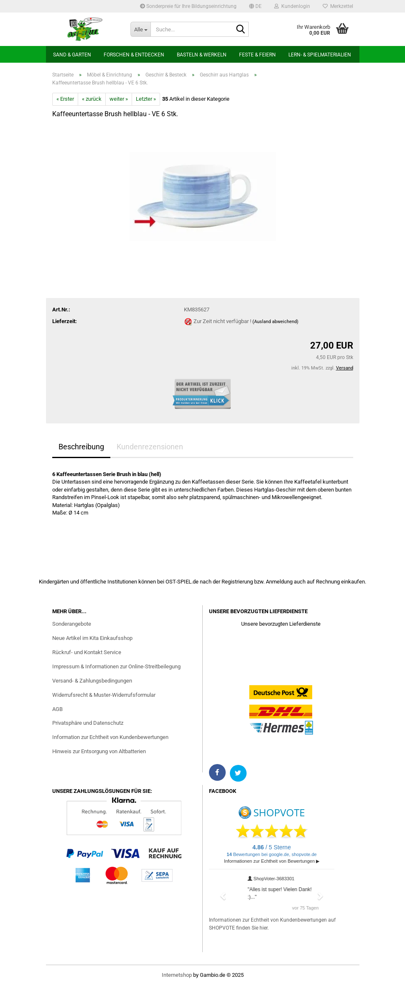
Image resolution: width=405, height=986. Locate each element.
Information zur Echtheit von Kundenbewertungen (110, 737)
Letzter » (146, 99)
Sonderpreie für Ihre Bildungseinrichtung (188, 6)
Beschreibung (81, 446)
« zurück (92, 99)
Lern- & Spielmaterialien (319, 55)
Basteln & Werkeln (202, 55)
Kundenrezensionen (150, 446)
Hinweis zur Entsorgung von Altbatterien (99, 751)
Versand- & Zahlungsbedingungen (92, 681)
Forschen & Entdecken (134, 55)
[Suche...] (140, 29)
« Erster (65, 99)
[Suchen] (241, 29)
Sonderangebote (71, 624)
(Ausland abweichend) (275, 321)
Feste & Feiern (257, 55)
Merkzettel (338, 6)
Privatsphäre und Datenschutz (87, 723)
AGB (57, 709)
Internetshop (177, 975)
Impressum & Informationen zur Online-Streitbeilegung (116, 666)
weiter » (119, 99)
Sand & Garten (72, 55)
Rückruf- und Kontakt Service (86, 652)
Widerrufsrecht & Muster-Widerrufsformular (103, 695)
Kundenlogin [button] (292, 6)
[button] (255, 6)
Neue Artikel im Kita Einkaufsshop (92, 638)
